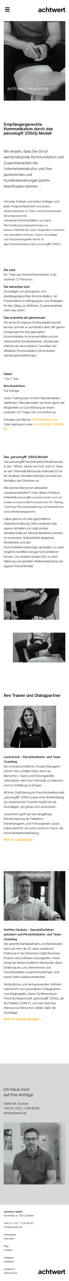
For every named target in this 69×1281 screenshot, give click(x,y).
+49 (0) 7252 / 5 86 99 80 (21, 1108)
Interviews (9, 1239)
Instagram (9, 1258)
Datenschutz (10, 1273)
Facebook (9, 1262)
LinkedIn (8, 1250)
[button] (7, 10)
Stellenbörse (10, 1235)
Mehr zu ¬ (19, 840)
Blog (6, 1246)
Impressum (9, 1269)
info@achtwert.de (44, 420)
